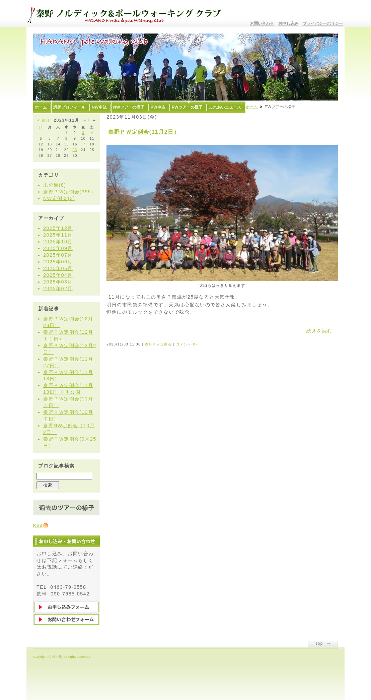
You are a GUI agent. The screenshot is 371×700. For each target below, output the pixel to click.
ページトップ (323, 643)
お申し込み (288, 23)
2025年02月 (58, 288)
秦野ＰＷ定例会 (158, 344)
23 (75, 150)
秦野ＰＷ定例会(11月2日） (143, 132)
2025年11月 (58, 235)
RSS (38, 525)
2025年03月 (58, 281)
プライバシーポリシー (323, 23)
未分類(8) (54, 185)
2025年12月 (58, 228)
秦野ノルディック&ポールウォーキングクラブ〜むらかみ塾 (126, 13)
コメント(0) (186, 344)
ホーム (252, 107)
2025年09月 (58, 248)
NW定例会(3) (59, 198)
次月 (87, 120)
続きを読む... (322, 330)
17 (83, 144)
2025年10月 (58, 241)
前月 (46, 120)
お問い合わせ (262, 23)
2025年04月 (58, 275)
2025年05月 (58, 268)
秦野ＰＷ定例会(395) (68, 191)
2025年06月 (58, 261)
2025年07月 (58, 255)
